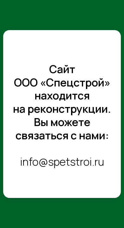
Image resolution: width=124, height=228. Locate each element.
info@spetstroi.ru (62, 161)
